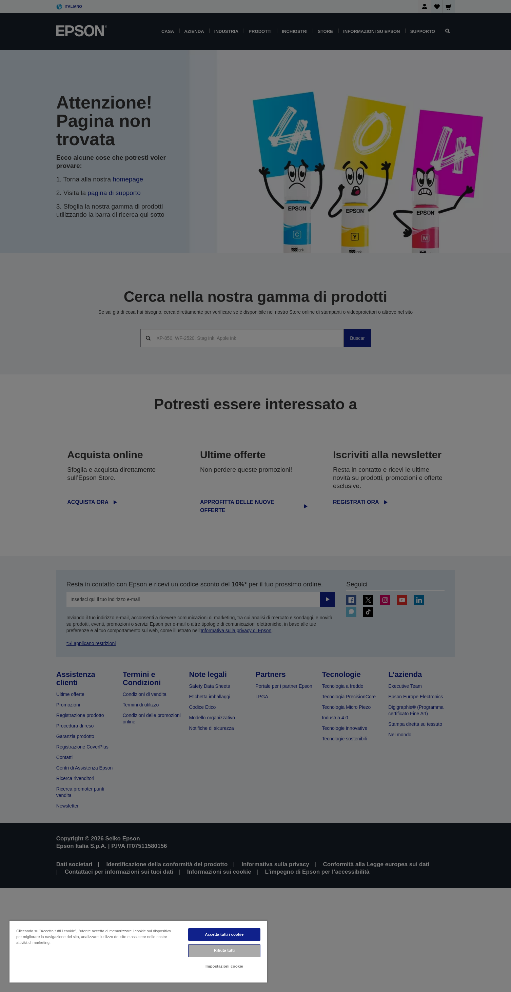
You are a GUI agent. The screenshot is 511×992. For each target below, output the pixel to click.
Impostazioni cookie (224, 966)
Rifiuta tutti (224, 950)
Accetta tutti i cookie (224, 934)
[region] (138, 951)
